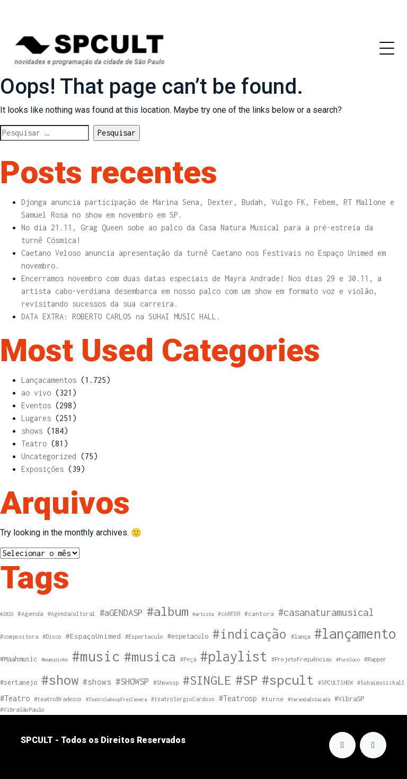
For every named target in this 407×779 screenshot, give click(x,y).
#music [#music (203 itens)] (96, 656)
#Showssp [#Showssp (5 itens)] (166, 682)
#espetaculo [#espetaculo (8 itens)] (187, 636)
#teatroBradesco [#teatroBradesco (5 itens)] (58, 698)
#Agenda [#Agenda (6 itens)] (30, 613)
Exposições (42, 468)
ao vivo (36, 392)
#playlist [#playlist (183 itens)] (233, 656)
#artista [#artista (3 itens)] (203, 614)
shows (31, 430)
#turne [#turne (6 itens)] (272, 699)
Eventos (36, 405)
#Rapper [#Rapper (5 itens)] (375, 659)
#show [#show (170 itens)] (59, 679)
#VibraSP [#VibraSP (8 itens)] (349, 699)
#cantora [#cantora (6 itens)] (259, 613)
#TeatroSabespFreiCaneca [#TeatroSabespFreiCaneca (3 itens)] (116, 699)
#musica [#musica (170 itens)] (150, 656)
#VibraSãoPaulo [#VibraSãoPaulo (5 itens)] (22, 709)
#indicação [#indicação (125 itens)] (250, 633)
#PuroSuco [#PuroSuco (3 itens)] (348, 659)
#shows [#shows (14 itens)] (97, 681)
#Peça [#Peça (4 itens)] (188, 659)
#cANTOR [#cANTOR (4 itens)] (229, 614)
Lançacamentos (48, 379)
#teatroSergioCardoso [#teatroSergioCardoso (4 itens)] (183, 699)
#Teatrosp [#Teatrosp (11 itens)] (238, 698)
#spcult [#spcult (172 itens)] (288, 679)
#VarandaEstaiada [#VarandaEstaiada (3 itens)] (309, 699)
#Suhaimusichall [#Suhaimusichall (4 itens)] (381, 682)
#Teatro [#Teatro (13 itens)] (15, 698)
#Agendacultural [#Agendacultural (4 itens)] (71, 614)
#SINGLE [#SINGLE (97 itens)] (207, 680)
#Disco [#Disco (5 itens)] (51, 636)
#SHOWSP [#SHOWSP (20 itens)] (132, 681)
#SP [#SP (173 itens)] (246, 679)
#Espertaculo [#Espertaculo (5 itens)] (144, 636)
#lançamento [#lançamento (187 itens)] (355, 633)
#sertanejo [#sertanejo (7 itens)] (18, 682)
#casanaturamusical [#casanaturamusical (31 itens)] (326, 612)
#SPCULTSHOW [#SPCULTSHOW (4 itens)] (335, 682)
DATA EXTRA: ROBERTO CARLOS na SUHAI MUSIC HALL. (120, 316)
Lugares (36, 418)
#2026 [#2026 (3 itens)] (6, 614)
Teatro (34, 443)
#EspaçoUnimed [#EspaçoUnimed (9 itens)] (93, 636)
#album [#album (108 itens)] (167, 611)
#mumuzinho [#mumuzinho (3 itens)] (54, 659)
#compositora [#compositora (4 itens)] (19, 636)
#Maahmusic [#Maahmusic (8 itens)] (18, 659)
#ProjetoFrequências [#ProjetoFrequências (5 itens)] (301, 659)
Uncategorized (48, 456)
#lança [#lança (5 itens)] (300, 636)
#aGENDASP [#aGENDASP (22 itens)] (121, 612)
